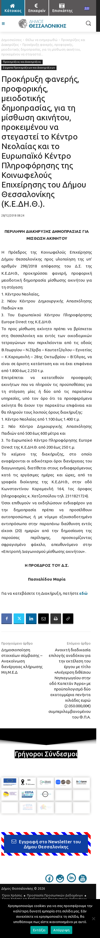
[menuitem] (87, 8)
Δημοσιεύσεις (11, 40)
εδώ (83, 593)
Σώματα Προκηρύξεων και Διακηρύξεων (29, 68)
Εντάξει (39, 930)
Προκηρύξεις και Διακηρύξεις (22, 62)
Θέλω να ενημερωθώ (41, 40)
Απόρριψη (61, 930)
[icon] (49, 881)
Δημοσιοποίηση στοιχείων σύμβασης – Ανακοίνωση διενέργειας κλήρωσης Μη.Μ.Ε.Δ (22, 661)
